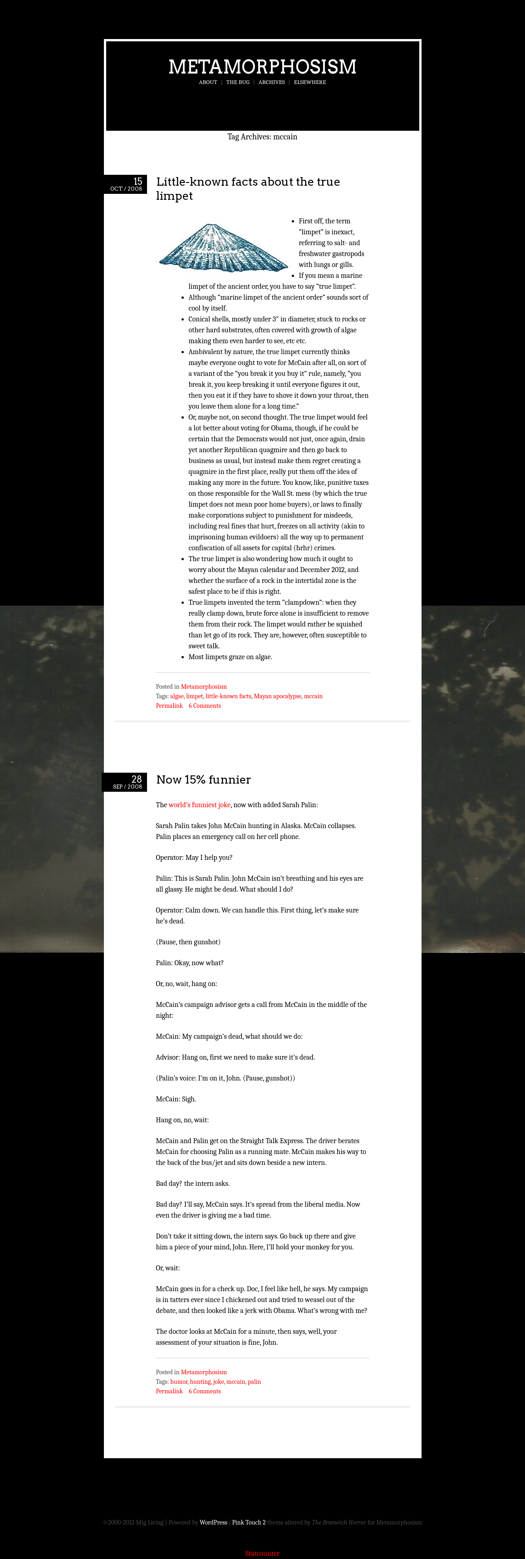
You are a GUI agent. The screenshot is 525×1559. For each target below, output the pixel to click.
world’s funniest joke (200, 805)
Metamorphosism (262, 67)
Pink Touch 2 (249, 1522)
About (208, 82)
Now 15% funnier (203, 779)
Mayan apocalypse (277, 696)
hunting (200, 1382)
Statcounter (262, 1553)
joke (218, 1382)
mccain (313, 696)
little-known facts (228, 696)
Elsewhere (310, 82)
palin (254, 1382)
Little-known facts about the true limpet (248, 188)
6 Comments (205, 706)
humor (178, 1382)
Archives (272, 82)
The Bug (238, 82)
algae (176, 696)
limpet (194, 696)
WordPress (213, 1522)
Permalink (169, 706)
